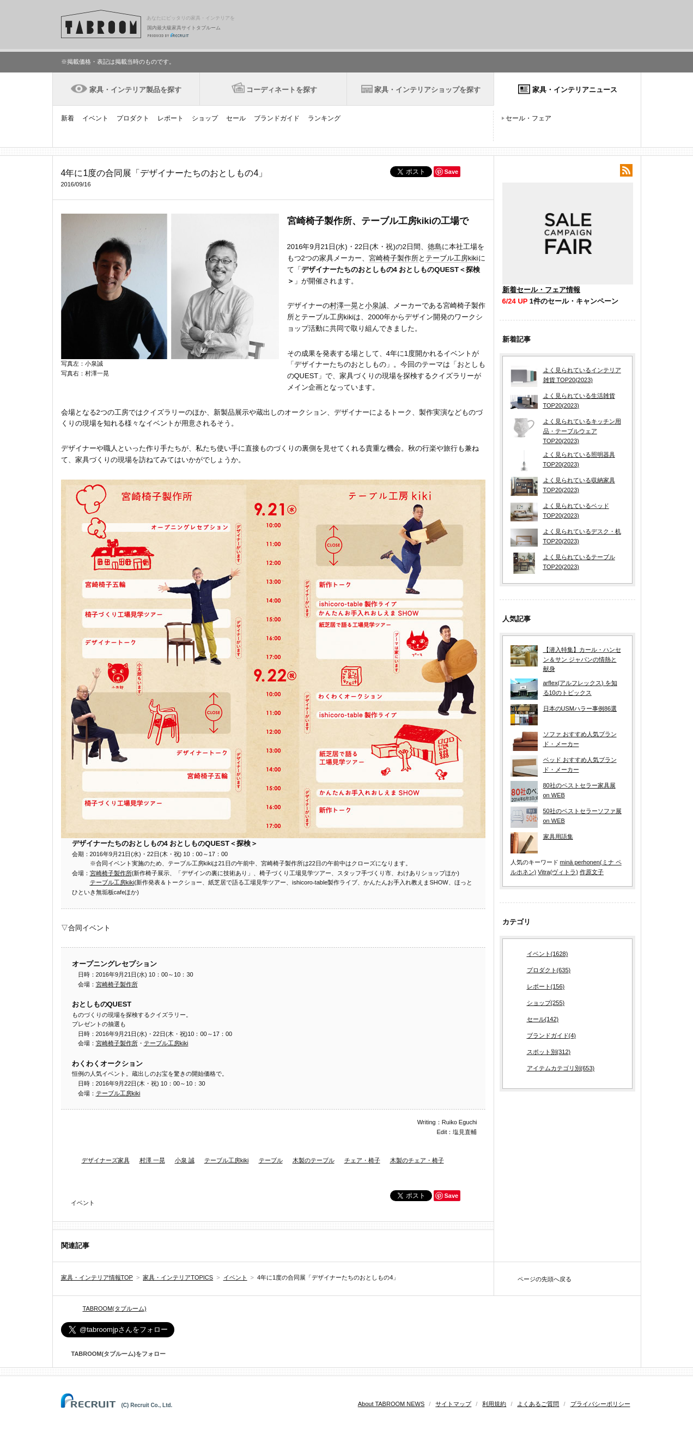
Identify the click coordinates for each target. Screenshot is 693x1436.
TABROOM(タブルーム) (115, 1308)
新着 (67, 118)
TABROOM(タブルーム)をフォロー (114, 1353)
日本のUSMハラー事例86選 (580, 708)
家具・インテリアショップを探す (427, 90)
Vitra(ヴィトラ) (558, 872)
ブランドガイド (277, 118)
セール (236, 118)
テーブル (271, 1160)
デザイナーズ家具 (106, 1160)
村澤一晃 (344, 305)
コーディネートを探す (281, 90)
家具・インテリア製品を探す (135, 90)
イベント (95, 118)
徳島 (435, 247)
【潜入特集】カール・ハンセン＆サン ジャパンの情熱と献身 (582, 659)
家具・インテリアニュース (574, 90)
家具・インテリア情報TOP (97, 1277)
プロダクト (133, 118)
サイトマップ (453, 1404)
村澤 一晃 (152, 1160)
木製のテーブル (314, 1160)
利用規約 (494, 1404)
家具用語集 (558, 836)
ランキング (324, 118)
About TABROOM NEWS (391, 1404)
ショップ (205, 118)
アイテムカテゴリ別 (561, 1069)
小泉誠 (375, 305)
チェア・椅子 (362, 1160)
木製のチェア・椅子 (417, 1160)
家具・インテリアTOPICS (178, 1277)
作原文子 (592, 872)
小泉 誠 (184, 1160)
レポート (170, 118)
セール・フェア (528, 118)
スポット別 (549, 1052)
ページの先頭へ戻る (545, 1279)
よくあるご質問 (538, 1404)
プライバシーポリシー (600, 1404)
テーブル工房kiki (451, 258)
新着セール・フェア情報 (541, 290)
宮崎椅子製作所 (393, 258)
